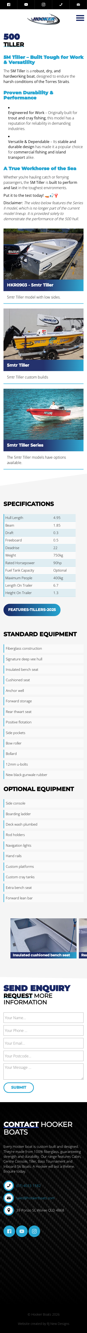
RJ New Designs (58, 1323)
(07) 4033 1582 (28, 1185)
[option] (43, 942)
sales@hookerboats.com (35, 1198)
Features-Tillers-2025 (32, 610)
